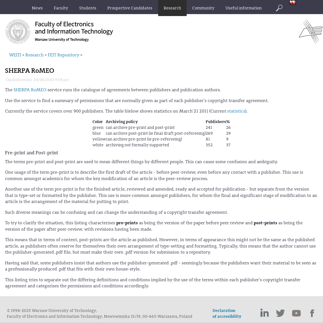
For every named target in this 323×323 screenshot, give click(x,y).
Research (34, 55)
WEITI (15, 55)
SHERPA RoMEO (30, 90)
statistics (236, 111)
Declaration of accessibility (227, 313)
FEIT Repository (63, 55)
